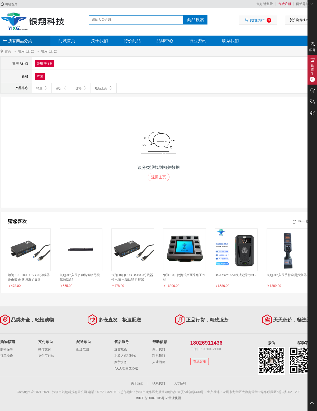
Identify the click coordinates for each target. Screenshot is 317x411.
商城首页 (66, 40)
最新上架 (103, 88)
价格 (81, 88)
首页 (8, 51)
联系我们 (230, 40)
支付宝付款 (46, 356)
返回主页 (158, 177)
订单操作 (6, 356)
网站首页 (11, 4)
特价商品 (132, 40)
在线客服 (199, 361)
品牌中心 (165, 40)
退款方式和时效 (125, 356)
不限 (40, 77)
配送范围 (82, 349)
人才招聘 (158, 362)
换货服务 (120, 362)
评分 (61, 88)
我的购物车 (258, 20)
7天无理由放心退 (126, 368)
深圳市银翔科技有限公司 (33, 21)
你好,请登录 (264, 4)
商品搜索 (195, 19)
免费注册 (284, 4)
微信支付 (44, 349)
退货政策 (120, 349)
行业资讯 (197, 40)
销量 (42, 88)
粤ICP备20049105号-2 (152, 398)
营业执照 (174, 398)
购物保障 (6, 349)
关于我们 (99, 40)
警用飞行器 (26, 51)
